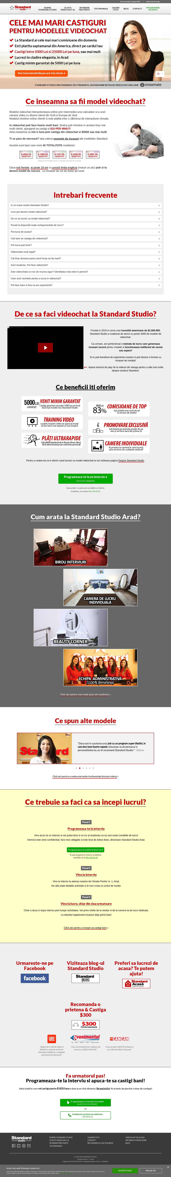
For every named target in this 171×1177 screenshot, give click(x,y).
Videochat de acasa (153, 2)
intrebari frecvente (58, 1143)
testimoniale (55, 1146)
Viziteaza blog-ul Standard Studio (85, 965)
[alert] (85, 1171)
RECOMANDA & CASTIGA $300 (100, 1143)
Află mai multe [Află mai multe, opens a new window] (65, 1173)
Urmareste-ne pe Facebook (34, 965)
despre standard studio (61, 1137)
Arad (22, 12)
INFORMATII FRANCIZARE (136, 1140)
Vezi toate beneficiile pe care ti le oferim (40, 73)
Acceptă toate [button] (125, 1171)
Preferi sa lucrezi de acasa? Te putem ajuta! (136, 968)
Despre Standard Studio (131, 460)
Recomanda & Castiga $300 (130, 2)
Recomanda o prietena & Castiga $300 (85, 1009)
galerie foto (94, 1137)
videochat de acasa (135, 1137)
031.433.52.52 (92, 858)
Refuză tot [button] (151, 1171)
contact (92, 1140)
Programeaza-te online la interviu (84, 849)
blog (128, 1143)
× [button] (168, 1167)
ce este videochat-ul (59, 1140)
